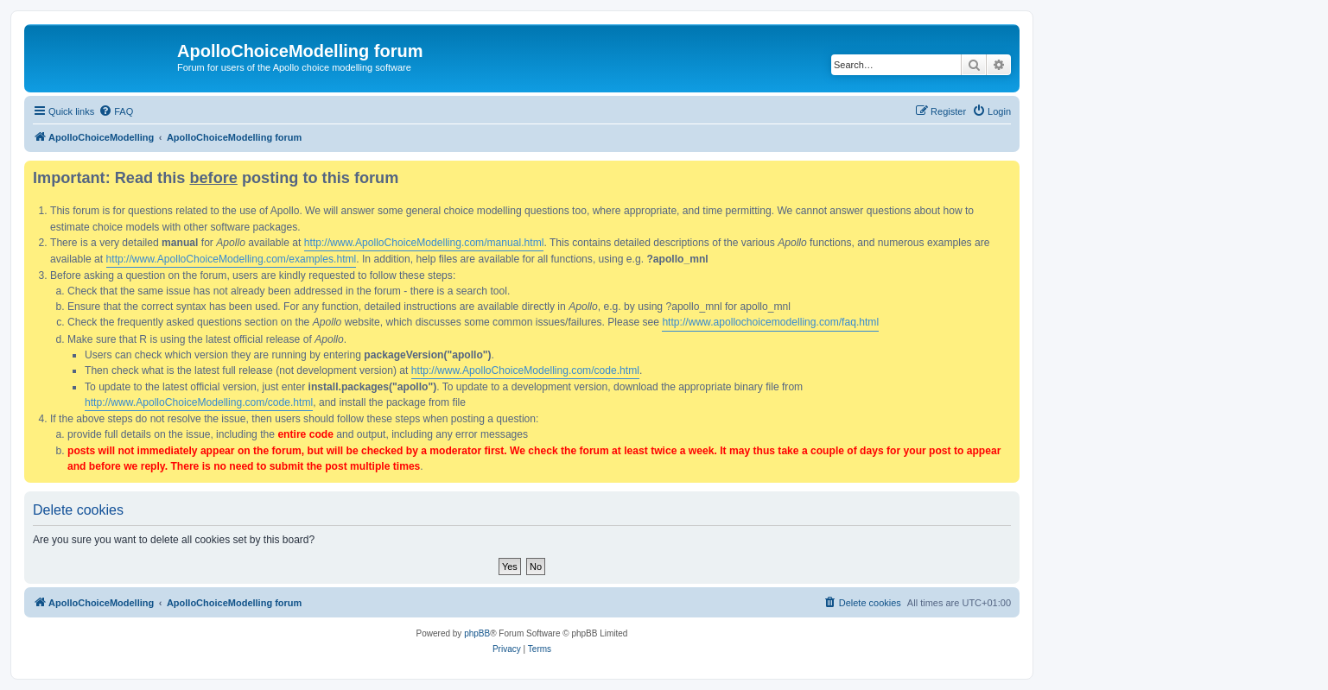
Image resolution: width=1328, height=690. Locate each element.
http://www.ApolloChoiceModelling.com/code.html (525, 370)
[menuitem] (115, 111)
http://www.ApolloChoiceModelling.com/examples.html (231, 259)
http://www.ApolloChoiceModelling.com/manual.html (424, 243)
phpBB (477, 633)
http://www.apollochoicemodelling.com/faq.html (770, 322)
